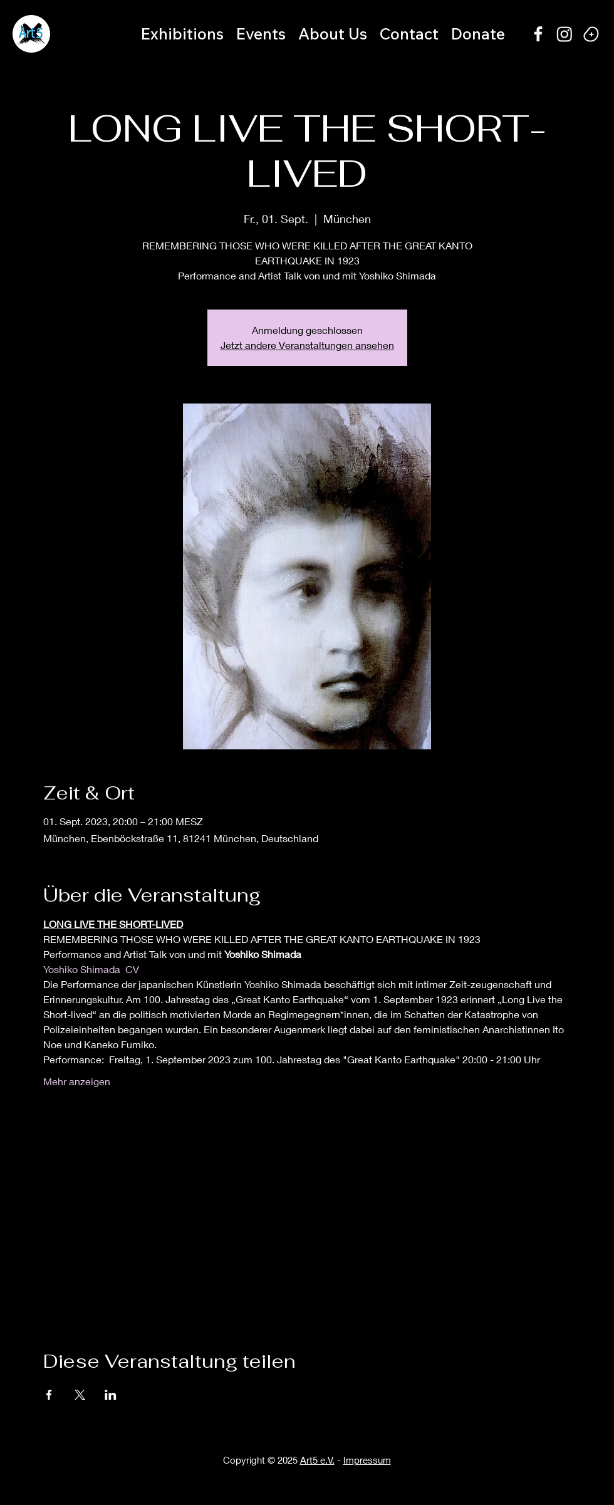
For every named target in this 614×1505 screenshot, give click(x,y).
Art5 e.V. (317, 1460)
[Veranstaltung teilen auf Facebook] (49, 1395)
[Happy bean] (591, 34)
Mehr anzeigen (76, 1081)
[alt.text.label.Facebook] (538, 34)
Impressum (367, 1460)
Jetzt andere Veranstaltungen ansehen (307, 345)
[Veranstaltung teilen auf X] (80, 1395)
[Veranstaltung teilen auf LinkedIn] (111, 1395)
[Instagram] (564, 34)
